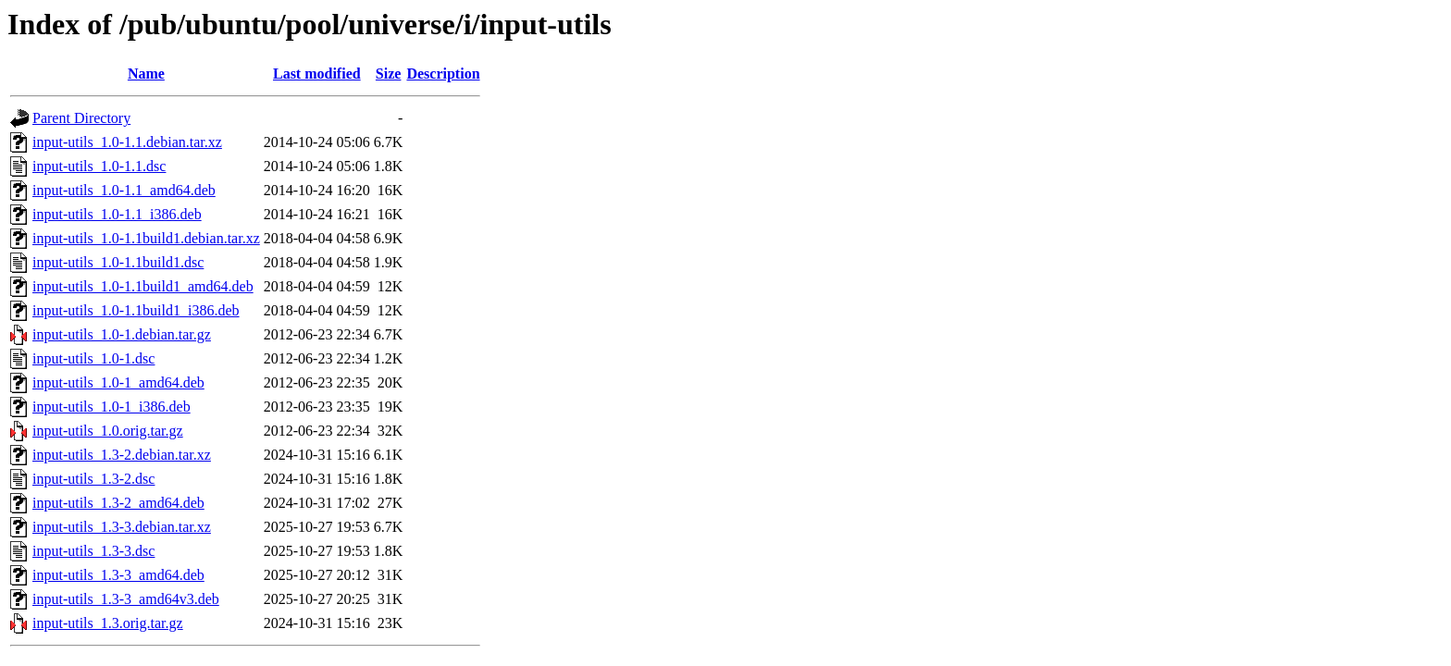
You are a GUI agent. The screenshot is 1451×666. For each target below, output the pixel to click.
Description (442, 73)
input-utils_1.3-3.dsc (93, 551)
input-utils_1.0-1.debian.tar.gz (121, 334)
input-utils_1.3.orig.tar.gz (107, 623)
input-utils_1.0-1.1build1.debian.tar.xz (146, 238)
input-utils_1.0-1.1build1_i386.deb (136, 310)
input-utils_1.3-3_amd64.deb (118, 575)
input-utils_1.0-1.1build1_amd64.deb (143, 286)
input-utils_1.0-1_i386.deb (111, 406)
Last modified (317, 73)
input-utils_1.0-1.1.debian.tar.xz (127, 142)
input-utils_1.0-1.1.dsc (99, 166)
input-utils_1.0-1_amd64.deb (118, 382)
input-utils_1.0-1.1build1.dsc (118, 262)
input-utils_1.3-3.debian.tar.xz (121, 527)
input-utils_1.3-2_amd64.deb (118, 503)
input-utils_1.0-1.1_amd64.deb (124, 190)
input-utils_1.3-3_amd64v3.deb (125, 599)
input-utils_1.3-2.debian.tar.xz (121, 454)
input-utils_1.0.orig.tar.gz (107, 430)
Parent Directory (81, 118)
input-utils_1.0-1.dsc (93, 358)
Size (389, 73)
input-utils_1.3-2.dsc (93, 479)
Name (146, 73)
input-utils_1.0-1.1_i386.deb (117, 214)
